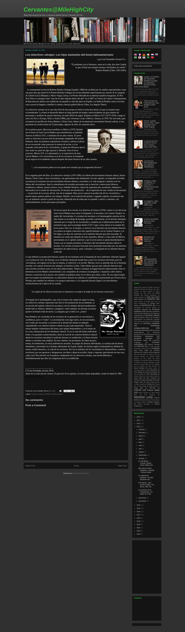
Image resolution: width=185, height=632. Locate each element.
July (140, 449)
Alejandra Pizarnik (139, 289)
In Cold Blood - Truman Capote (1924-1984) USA (145, 463)
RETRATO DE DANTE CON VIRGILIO (149, 239)
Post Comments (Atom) (81, 473)
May (140, 442)
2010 (139, 417)
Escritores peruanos (143, 338)
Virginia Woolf (140, 402)
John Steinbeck (152, 370)
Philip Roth (138, 388)
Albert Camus (153, 287)
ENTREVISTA (147, 305)
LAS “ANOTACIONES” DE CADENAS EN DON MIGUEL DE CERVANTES (150, 261)
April (140, 439)
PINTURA (152, 388)
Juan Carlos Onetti (151, 376)
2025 (139, 534)
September (143, 455)
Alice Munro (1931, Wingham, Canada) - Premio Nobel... (146, 470)
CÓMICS (141, 299)
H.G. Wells (147, 358)
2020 (139, 524)
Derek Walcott (138, 301)
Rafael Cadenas (143, 392)
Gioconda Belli (141, 354)
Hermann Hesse (147, 360)
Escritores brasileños (153, 311)
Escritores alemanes (141, 309)
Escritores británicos (143, 313)
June (141, 445)
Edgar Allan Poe (151, 301)
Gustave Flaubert (139, 356)
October (142, 458)
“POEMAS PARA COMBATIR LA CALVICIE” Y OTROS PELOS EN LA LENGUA (151, 185)
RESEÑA (48, 394)
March (141, 436)
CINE (148, 297)
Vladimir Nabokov (154, 402)
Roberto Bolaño (57, 394)
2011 (139, 420)
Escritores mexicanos (143, 336)
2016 (139, 511)
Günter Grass (153, 354)
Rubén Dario (145, 400)
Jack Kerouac (152, 366)
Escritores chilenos (37, 394)
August (141, 452)
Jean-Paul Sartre (139, 370)
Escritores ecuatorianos (143, 321)
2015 (139, 508)
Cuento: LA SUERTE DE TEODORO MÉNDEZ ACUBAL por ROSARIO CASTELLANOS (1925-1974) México (146, 82)
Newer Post (30, 466)
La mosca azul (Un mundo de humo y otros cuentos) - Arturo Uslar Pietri (151, 144)
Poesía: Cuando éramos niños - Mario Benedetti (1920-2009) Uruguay (151, 124)
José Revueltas (138, 374)
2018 (139, 518)
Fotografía (156, 348)
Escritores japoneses (150, 334)
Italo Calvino (145, 364)
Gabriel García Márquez (151, 352)
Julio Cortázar (151, 378)
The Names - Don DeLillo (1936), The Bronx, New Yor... (146, 485)
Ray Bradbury (149, 395)
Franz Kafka (143, 350)
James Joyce (152, 368)
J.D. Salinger (156, 364)
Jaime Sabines (139, 368)
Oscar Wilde (142, 386)
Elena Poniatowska (140, 303)
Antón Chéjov (147, 291)
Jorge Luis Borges (151, 372)
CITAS (157, 297)
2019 (139, 521)
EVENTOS (141, 346)
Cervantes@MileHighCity (59, 9)
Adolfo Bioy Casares (140, 287)
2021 (139, 528)
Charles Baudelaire (150, 295)
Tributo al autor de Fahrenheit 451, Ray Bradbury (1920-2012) (151, 104)
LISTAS (136, 380)
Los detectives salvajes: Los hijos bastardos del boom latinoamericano (69, 54)
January (142, 429)
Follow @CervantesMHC (143, 66)
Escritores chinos (143, 317)
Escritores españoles (151, 323)
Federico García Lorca (142, 348)
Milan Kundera (140, 384)
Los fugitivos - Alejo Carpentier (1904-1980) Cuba (151, 203)
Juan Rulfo (138, 378)
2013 (139, 427)
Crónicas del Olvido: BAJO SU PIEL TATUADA (151, 221)
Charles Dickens (139, 297)
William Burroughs (144, 404)
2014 (139, 505)
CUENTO (151, 299)
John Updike (138, 372)
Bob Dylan (147, 293)
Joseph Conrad (138, 376)
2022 (139, 531)
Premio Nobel (153, 390)
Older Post (122, 466)
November (143, 498)
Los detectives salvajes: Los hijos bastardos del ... (145, 477)
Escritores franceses (141, 330)
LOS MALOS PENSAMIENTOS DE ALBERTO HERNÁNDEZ (150, 164)
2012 (139, 423)
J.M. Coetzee (141, 366)
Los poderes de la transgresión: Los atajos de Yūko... (145, 492)
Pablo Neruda (153, 386)
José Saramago (151, 374)
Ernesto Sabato (151, 307)
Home (76, 466)
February (142, 433)
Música (149, 384)
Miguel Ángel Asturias (153, 382)
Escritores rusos (140, 340)
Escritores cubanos (153, 319)
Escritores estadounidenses (147, 326)
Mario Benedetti (147, 380)
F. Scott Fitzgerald (154, 346)
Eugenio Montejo (154, 344)
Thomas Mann (155, 400)
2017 (139, 515)
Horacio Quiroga (148, 362)
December (143, 501)
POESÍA (137, 390)
